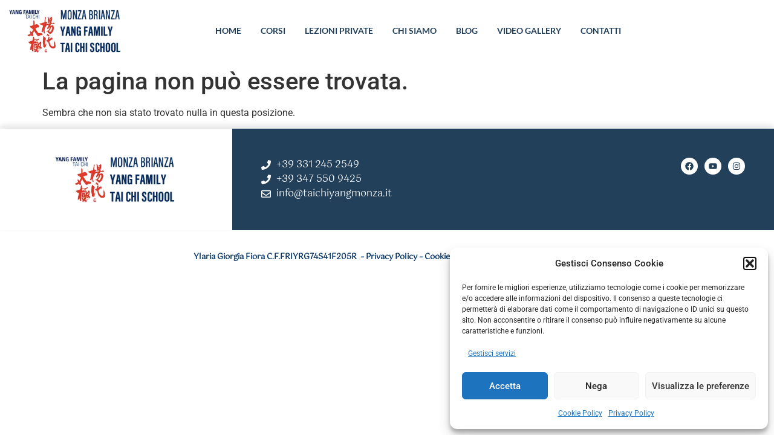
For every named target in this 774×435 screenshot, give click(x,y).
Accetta (505, 386)
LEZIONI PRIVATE (339, 30)
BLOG (467, 30)
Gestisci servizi (492, 353)
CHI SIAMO (414, 30)
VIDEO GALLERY (529, 30)
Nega (596, 386)
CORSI (273, 30)
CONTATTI (600, 30)
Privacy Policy (631, 413)
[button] (750, 263)
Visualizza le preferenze (700, 386)
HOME (228, 30)
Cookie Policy (580, 413)
